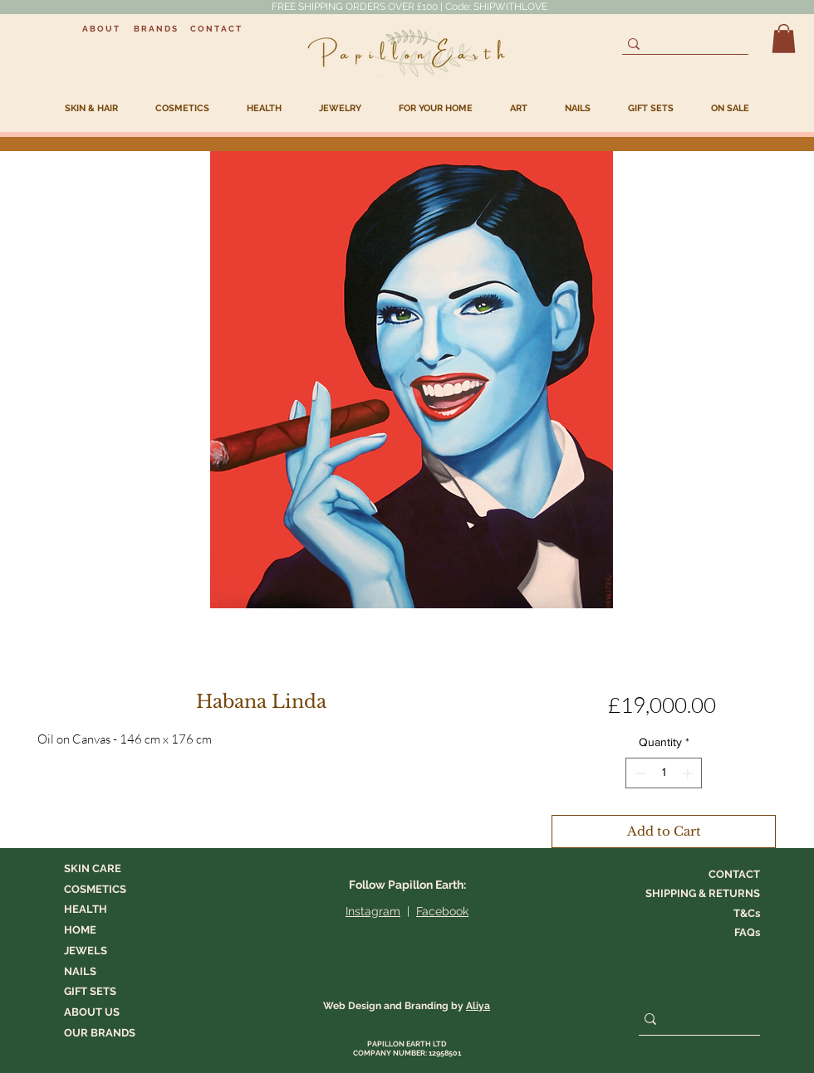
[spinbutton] (664, 773)
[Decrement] (638, 773)
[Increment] (689, 773)
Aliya (478, 1006)
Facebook (442, 911)
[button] (784, 38)
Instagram (373, 911)
